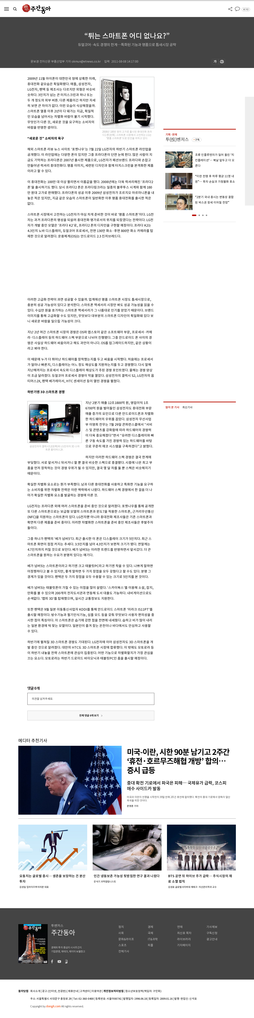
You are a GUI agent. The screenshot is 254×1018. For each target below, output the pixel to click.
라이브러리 (184, 939)
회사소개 (35, 991)
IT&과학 (153, 939)
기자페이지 (184, 945)
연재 (180, 927)
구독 (197, 139)
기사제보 (211, 927)
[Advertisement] (81, 267)
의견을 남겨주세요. (42, 698)
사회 (121, 933)
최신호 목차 (184, 933)
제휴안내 (73, 991)
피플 (150, 945)
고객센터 (85, 991)
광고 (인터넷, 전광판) (54, 991)
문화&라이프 (126, 939)
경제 (150, 927)
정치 (121, 927)
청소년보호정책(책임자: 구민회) (143, 991)
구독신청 (211, 933)
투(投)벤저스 (177, 139)
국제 (150, 933)
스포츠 (122, 945)
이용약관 (97, 991)
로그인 (246, 9)
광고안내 (211, 939)
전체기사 (123, 951)
